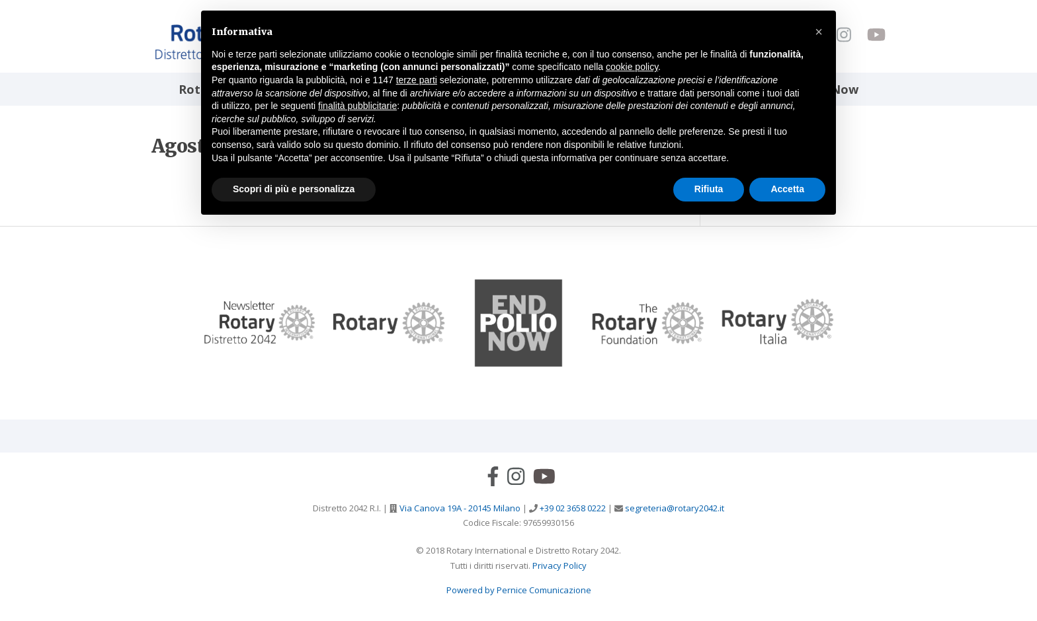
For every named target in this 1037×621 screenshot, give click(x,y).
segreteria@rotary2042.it (673, 508)
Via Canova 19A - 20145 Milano (458, 508)
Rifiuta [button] (709, 189)
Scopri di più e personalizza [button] (293, 189)
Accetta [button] (787, 189)
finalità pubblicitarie (357, 105)
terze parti (416, 80)
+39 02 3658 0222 (572, 508)
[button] (818, 31)
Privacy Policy (559, 565)
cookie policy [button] (632, 66)
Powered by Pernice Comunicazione (518, 590)
